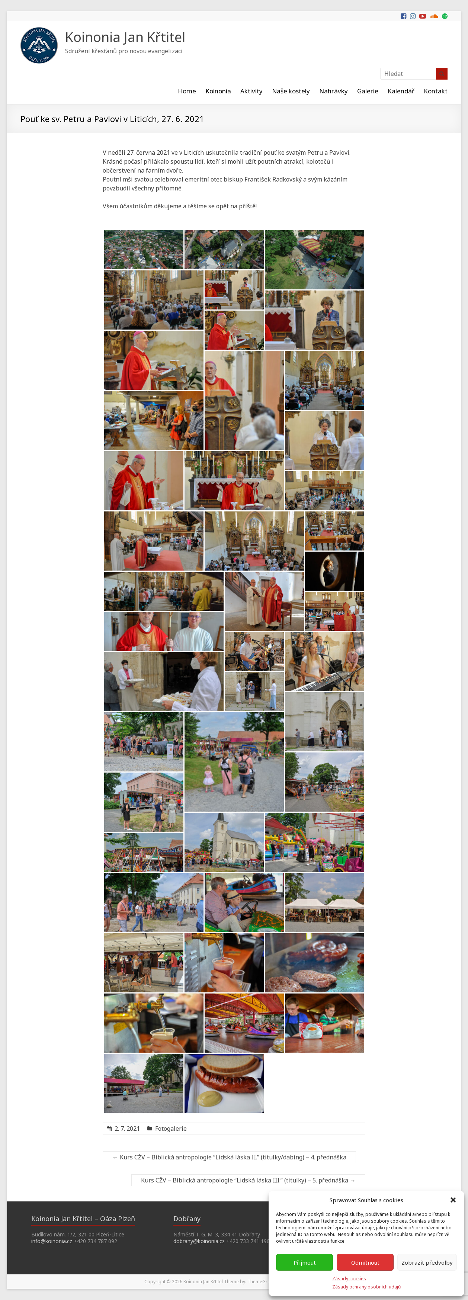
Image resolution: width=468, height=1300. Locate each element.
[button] (453, 1200)
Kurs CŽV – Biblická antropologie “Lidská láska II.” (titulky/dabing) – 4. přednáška (229, 1157)
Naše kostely (291, 91)
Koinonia (218, 91)
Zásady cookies (349, 1278)
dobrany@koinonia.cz (199, 1241)
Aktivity (251, 91)
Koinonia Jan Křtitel (125, 37)
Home (187, 91)
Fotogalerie (171, 1128)
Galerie (367, 91)
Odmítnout (365, 1262)
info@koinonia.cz (51, 1241)
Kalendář (401, 91)
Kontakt (436, 91)
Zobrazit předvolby (427, 1262)
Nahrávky (333, 91)
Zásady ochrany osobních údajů (366, 1287)
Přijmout (305, 1262)
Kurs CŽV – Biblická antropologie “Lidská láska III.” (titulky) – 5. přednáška (248, 1180)
